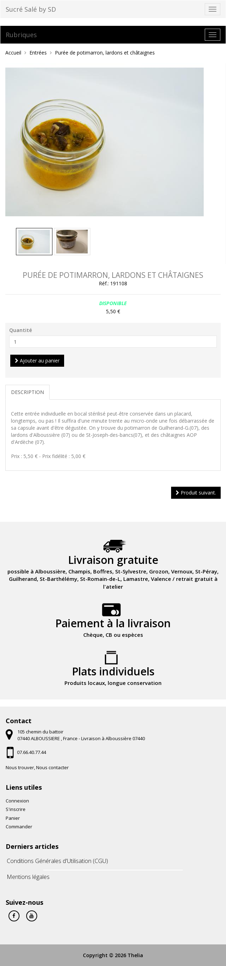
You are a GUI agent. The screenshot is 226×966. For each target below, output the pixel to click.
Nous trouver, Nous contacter (37, 767)
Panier (13, 818)
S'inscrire (16, 809)
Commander (19, 826)
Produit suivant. (196, 492)
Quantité (20, 330)
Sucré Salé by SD (31, 9)
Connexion (17, 801)
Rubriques (21, 34)
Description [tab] (27, 392)
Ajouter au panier (37, 360)
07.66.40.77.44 (31, 752)
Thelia (135, 955)
